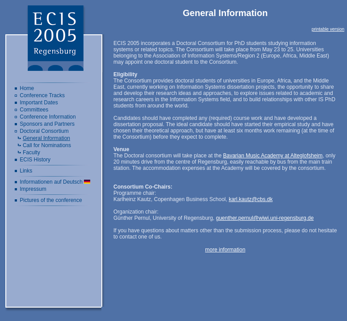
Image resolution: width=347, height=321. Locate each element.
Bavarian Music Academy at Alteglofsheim (272, 155)
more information (225, 250)
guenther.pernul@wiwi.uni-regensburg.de (265, 218)
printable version (328, 29)
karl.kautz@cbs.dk (250, 199)
